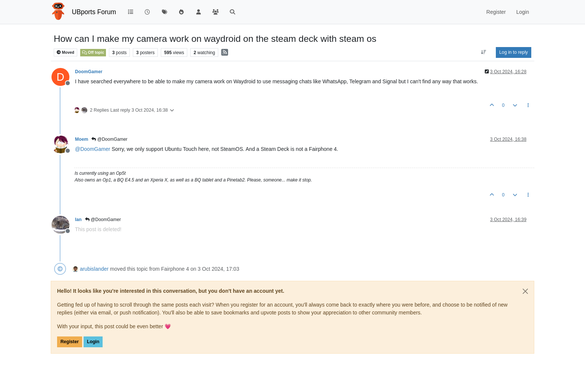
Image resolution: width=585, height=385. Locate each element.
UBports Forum (94, 12)
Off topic (93, 52)
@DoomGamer (109, 139)
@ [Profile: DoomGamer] (92, 149)
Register (69, 341)
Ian (78, 219)
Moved (65, 52)
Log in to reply (513, 52)
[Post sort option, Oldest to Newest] (484, 52)
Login (93, 341)
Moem (81, 139)
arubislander (94, 269)
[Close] (525, 291)
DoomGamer (89, 71)
